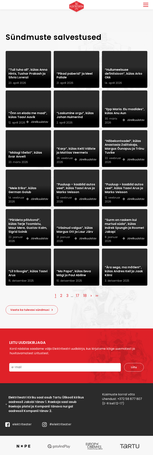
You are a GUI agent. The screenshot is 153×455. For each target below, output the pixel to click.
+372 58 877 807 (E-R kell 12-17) (122, 401)
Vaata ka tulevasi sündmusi (31, 310)
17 (77, 295)
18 (85, 295)
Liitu (134, 367)
